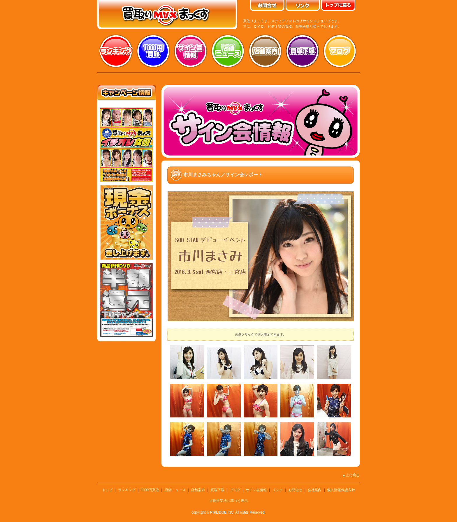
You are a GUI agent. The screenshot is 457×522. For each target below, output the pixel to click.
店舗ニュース (228, 51)
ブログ (339, 51)
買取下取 (217, 490)
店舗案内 (265, 51)
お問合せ (295, 490)
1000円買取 (150, 490)
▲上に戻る (351, 475)
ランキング (116, 51)
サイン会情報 (190, 51)
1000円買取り (153, 51)
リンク (277, 490)
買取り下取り (302, 51)
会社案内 (314, 490)
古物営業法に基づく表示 (228, 501)
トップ (107, 490)
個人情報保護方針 (341, 490)
